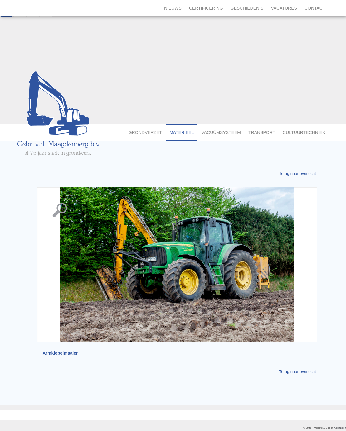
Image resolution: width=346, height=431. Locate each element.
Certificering (206, 8)
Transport (261, 132)
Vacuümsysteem (221, 132)
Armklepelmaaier (60, 353)
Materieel (181, 132)
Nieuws (173, 8)
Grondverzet (145, 132)
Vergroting (60, 205)
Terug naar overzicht (297, 173)
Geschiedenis (247, 8)
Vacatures (284, 8)
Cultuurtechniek (304, 132)
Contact (315, 8)
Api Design (340, 427)
